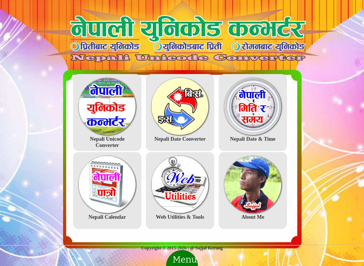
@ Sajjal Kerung (206, 247)
